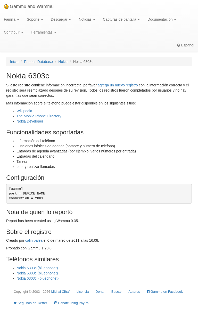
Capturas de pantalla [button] (121, 19)
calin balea (34, 240)
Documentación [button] (161, 19)
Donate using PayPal (71, 303)
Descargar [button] (61, 19)
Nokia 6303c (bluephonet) (37, 268)
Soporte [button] (35, 19)
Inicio (14, 62)
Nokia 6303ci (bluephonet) (37, 278)
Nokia (63, 62)
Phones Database (38, 62)
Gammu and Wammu (29, 6)
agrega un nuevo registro (118, 85)
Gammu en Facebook (165, 292)
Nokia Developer (29, 121)
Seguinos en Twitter (30, 303)
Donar (99, 292)
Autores (134, 292)
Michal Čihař (60, 292)
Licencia (83, 292)
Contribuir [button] (13, 32)
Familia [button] (11, 19)
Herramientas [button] (43, 32)
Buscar (116, 292)
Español (185, 45)
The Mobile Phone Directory (38, 116)
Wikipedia (24, 111)
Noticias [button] (87, 19)
